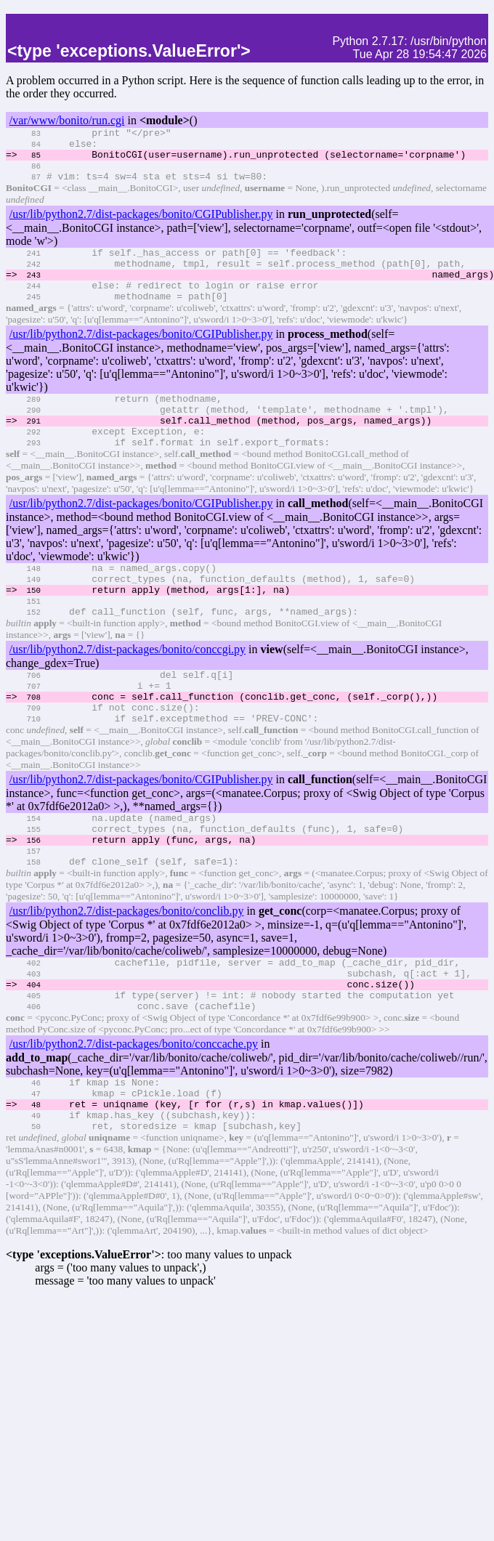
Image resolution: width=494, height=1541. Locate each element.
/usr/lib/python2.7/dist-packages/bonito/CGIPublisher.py (141, 225)
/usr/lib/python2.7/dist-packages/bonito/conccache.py (133, 1120)
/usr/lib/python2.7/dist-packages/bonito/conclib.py (126, 976)
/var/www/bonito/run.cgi (67, 120)
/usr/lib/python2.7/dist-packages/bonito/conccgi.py (127, 693)
